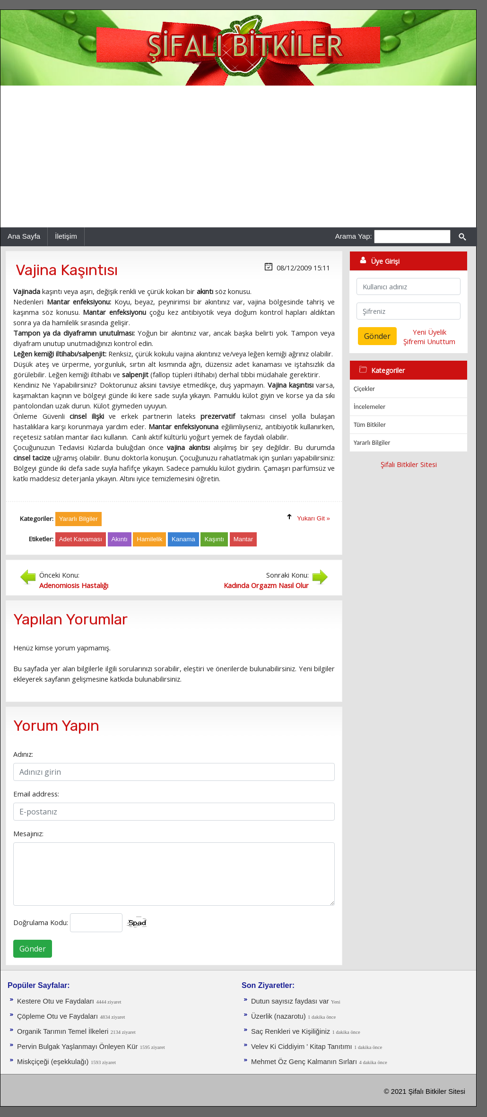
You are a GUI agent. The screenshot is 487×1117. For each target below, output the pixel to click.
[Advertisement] (238, 156)
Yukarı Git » (313, 518)
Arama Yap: (353, 236)
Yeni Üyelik (429, 332)
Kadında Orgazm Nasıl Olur (266, 585)
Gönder (32, 949)
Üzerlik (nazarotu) (278, 1016)
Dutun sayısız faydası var (290, 1001)
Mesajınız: (28, 833)
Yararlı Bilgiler (372, 443)
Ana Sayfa (24, 236)
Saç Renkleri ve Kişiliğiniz (290, 1031)
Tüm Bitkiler (370, 425)
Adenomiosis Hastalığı (73, 585)
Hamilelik (149, 539)
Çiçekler (364, 389)
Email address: (36, 793)
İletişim (66, 236)
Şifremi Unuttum (429, 341)
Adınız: (23, 754)
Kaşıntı (214, 539)
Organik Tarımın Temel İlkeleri (62, 1031)
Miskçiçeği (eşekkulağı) (53, 1061)
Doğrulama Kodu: (40, 922)
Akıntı (120, 539)
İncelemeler (369, 407)
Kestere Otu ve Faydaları (55, 1001)
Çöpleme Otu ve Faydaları (57, 1016)
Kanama (183, 539)
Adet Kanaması (80, 539)
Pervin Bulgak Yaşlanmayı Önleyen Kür (77, 1046)
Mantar (243, 539)
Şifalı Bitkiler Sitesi (409, 464)
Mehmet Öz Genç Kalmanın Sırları (304, 1061)
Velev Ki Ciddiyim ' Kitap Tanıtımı (301, 1046)
